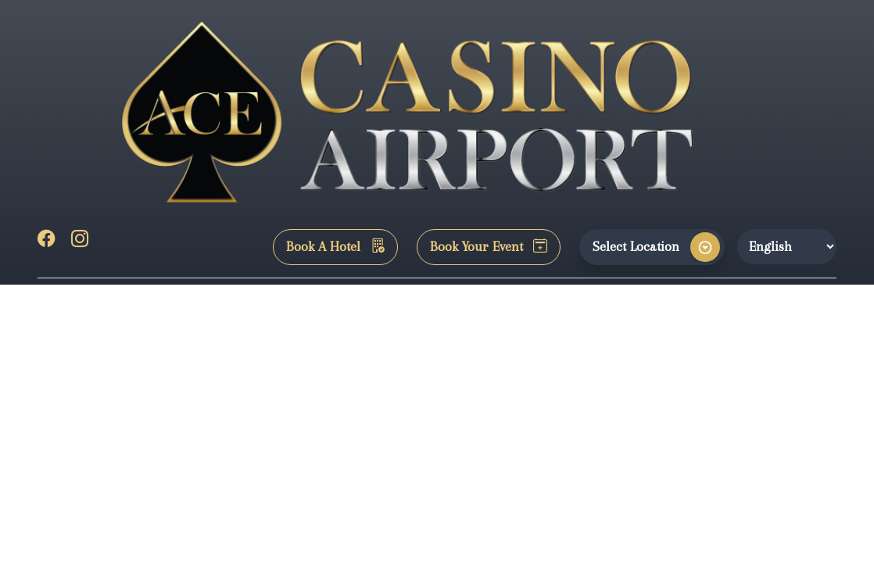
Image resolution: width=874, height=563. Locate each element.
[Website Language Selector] (786, 246)
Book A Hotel (335, 246)
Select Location (636, 246)
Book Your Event (488, 246)
